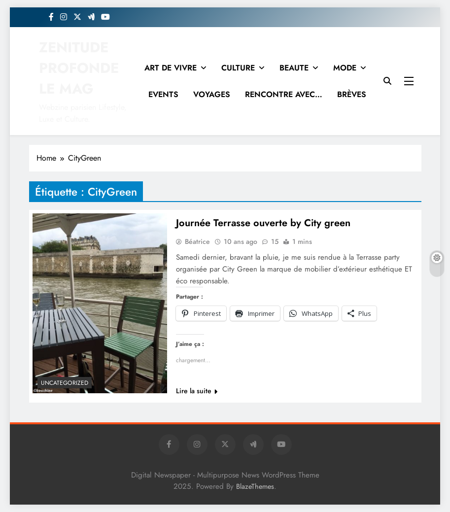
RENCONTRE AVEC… (283, 94)
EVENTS (163, 94)
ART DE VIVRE (170, 67)
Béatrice (197, 241)
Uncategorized (64, 382)
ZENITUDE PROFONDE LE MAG (79, 68)
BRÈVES (351, 94)
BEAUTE (294, 67)
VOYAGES (211, 94)
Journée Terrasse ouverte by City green (263, 223)
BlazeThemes (255, 486)
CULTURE (238, 67)
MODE (344, 67)
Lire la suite (196, 391)
